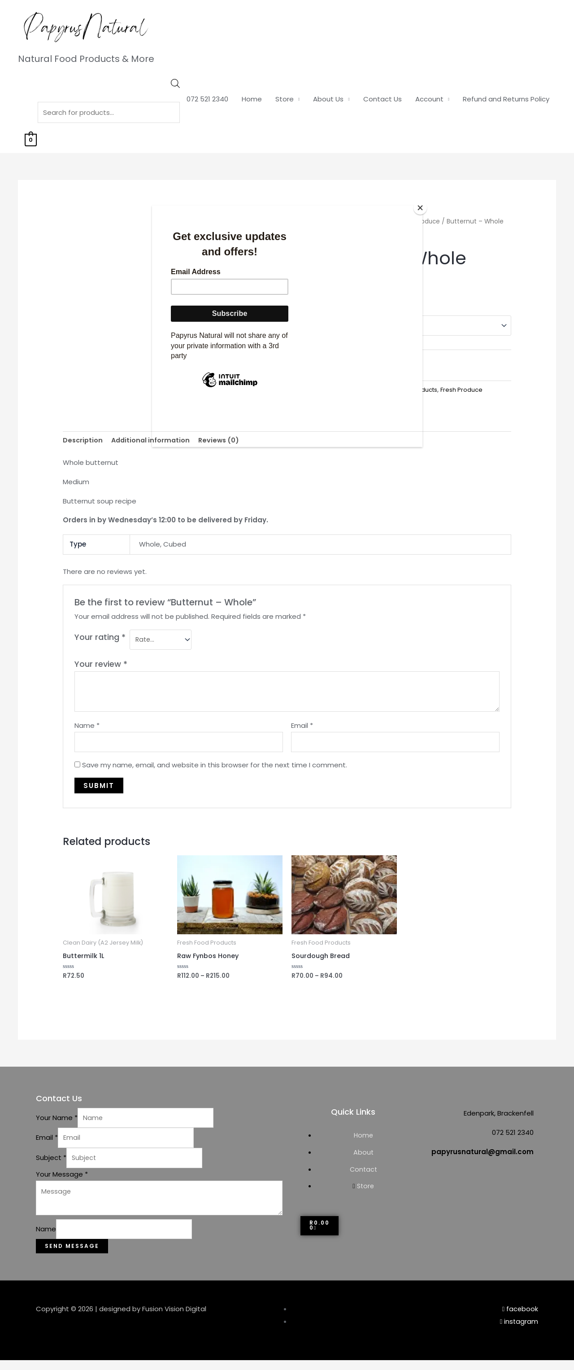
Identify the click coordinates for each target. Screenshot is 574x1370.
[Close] (420, 207)
